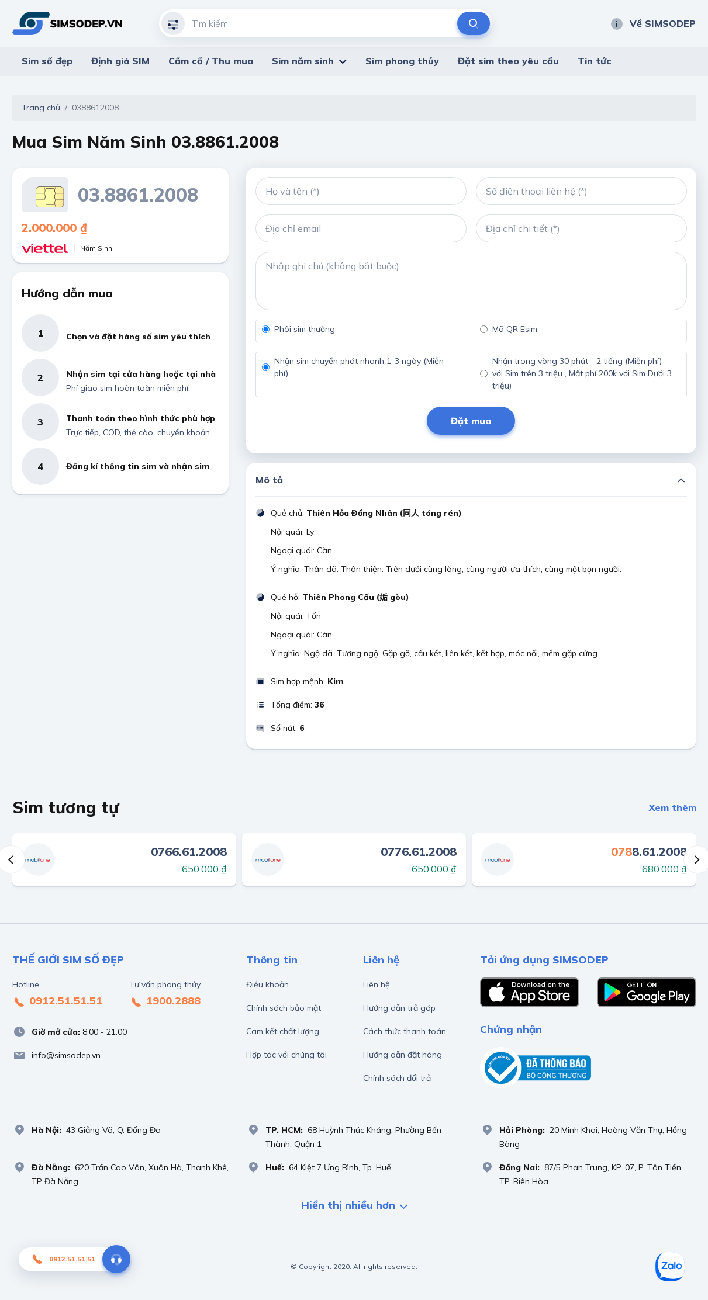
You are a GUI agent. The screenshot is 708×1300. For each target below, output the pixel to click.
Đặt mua (471, 421)
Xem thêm (672, 807)
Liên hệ (376, 984)
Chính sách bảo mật (283, 1008)
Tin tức (595, 61)
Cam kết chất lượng (282, 1031)
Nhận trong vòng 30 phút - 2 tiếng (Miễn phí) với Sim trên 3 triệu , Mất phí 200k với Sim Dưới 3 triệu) (582, 373)
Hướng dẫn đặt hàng (402, 1054)
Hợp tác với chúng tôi (286, 1054)
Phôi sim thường (304, 329)
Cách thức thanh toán (404, 1031)
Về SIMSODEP (653, 23)
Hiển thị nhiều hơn (354, 1206)
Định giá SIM (120, 61)
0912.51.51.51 (57, 1001)
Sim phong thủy (402, 61)
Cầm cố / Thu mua (210, 61)
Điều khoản (267, 984)
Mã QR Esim (514, 329)
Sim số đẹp (47, 61)
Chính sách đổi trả (397, 1078)
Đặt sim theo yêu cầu (508, 61)
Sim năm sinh (303, 61)
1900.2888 (165, 1001)
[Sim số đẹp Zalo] (670, 1266)
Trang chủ (41, 107)
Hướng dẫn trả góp (399, 1008)
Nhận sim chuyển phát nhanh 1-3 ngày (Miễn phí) (359, 367)
